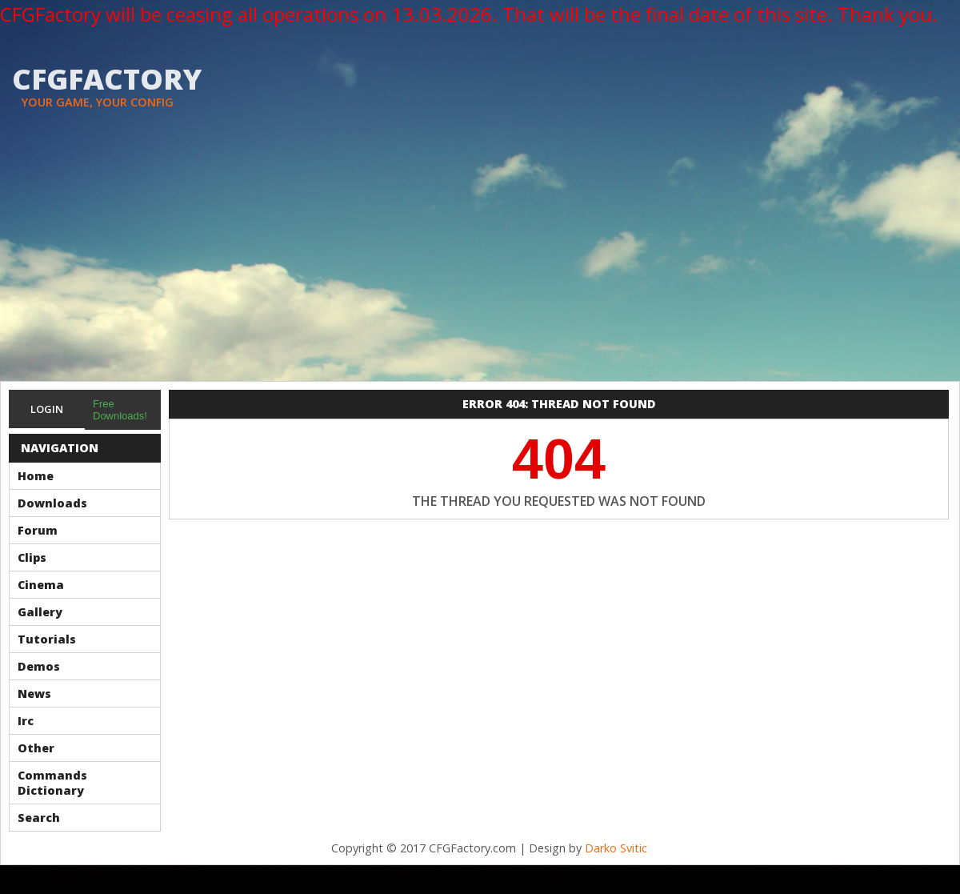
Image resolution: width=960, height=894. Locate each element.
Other (36, 748)
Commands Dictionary (52, 783)
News (34, 693)
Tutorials (47, 639)
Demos (39, 666)
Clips (32, 557)
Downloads (52, 503)
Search (39, 817)
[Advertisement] (480, 261)
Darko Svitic (616, 848)
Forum (38, 530)
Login (46, 409)
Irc (26, 720)
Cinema (41, 584)
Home (36, 475)
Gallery (40, 611)
